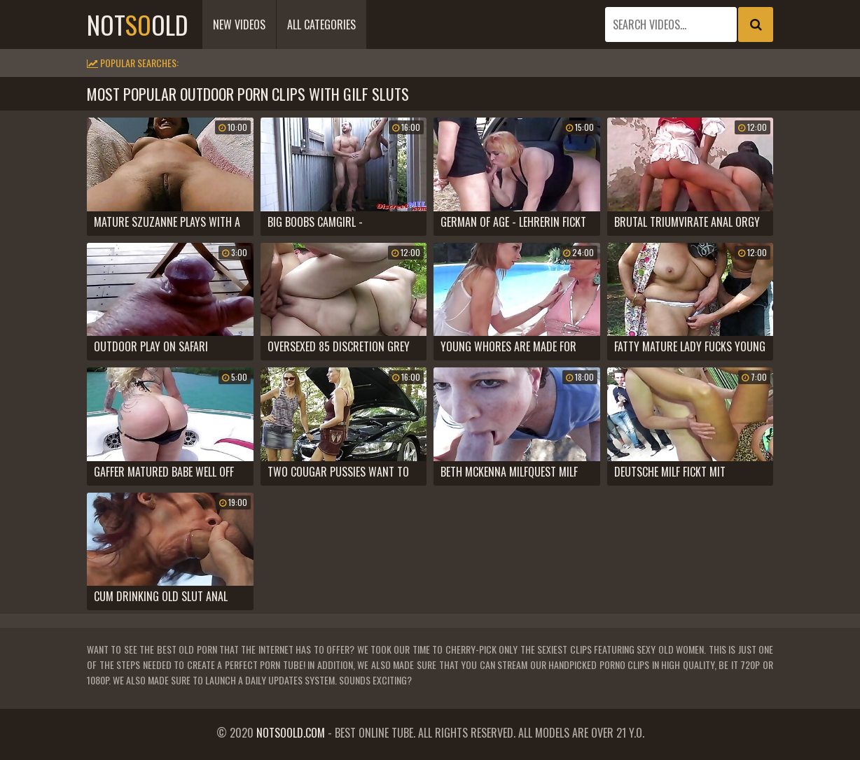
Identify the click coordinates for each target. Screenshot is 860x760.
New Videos (239, 24)
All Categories (321, 24)
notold (137, 24)
